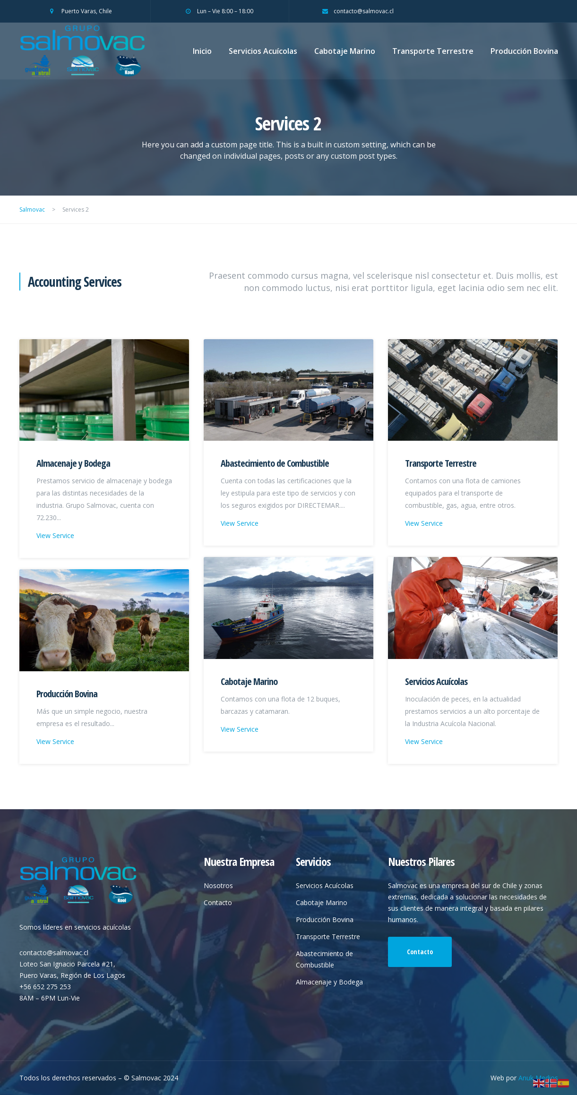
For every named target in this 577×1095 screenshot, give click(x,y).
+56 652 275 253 (45, 986)
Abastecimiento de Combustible (275, 463)
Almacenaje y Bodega (73, 463)
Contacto (218, 902)
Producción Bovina (524, 51)
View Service (55, 535)
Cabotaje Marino (344, 51)
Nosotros (218, 885)
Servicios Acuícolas (263, 51)
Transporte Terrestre (433, 51)
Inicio (202, 51)
